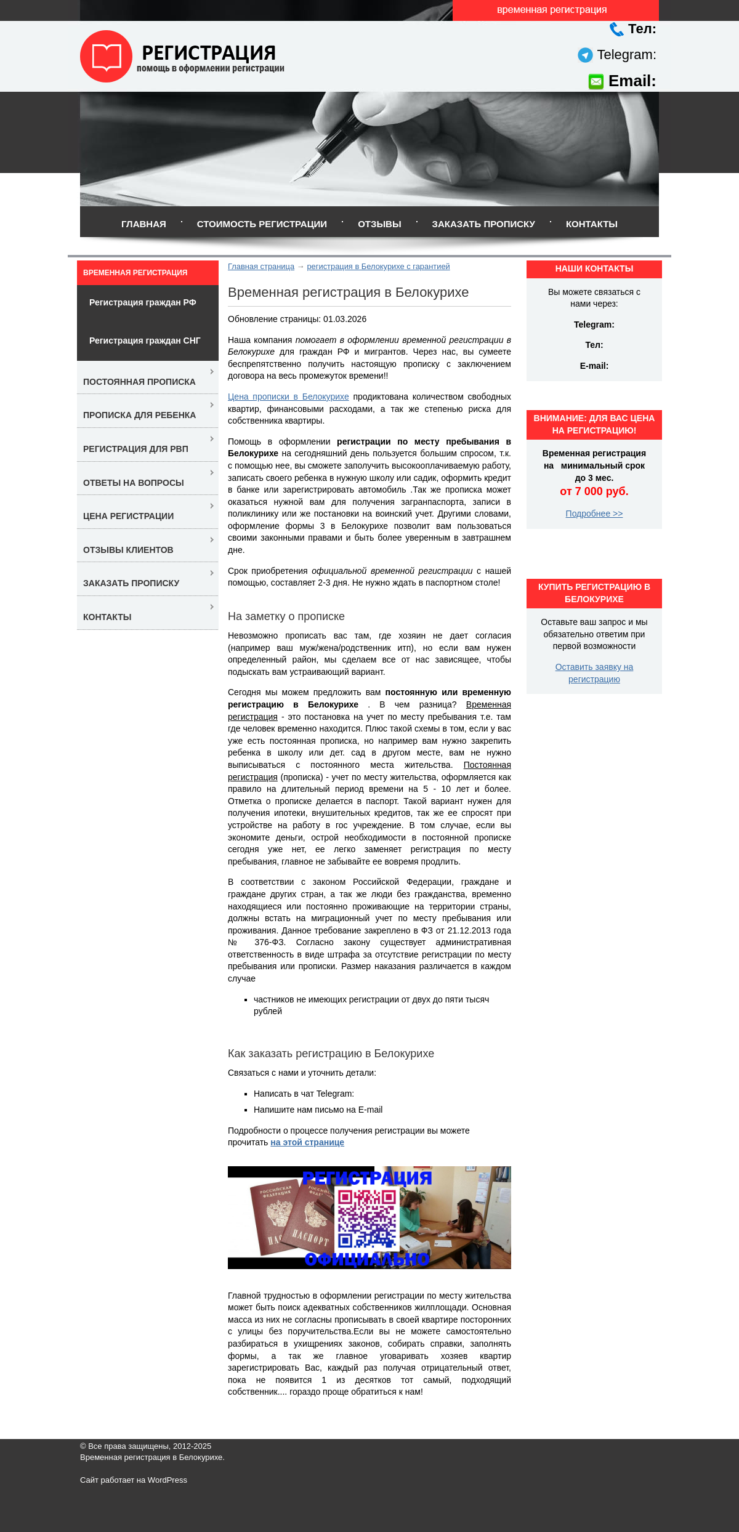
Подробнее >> (594, 513)
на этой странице (307, 1142)
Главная (143, 224)
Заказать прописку (483, 224)
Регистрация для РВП (135, 449)
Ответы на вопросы (133, 483)
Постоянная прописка (139, 382)
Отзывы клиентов (128, 550)
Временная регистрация (135, 272)
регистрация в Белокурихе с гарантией (378, 266)
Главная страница (261, 266)
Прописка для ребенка (139, 415)
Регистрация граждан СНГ (145, 340)
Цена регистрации (128, 516)
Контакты (592, 224)
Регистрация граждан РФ (142, 302)
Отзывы (379, 224)
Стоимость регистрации (262, 224)
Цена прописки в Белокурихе (288, 396)
